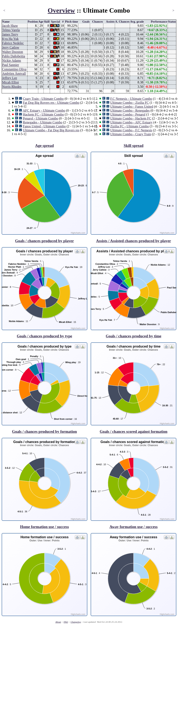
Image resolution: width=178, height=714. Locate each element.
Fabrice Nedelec (13, 43)
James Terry (10, 34)
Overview (61, 10)
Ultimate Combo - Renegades (130, 110)
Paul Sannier (10, 65)
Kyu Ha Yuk (10, 38)
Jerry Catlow (10, 47)
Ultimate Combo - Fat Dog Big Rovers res (51, 130)
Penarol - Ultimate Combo (40, 118)
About (58, 622)
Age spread (44, 145)
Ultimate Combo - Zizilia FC (129, 102)
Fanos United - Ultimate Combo (44, 126)
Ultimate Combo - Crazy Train (130, 134)
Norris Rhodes (11, 86)
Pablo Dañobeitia (13, 56)
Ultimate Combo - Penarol (127, 114)
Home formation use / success (44, 527)
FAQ (66, 622)
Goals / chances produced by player (44, 241)
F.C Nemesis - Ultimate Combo (131, 98)
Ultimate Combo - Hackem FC (130, 118)
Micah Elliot (10, 82)
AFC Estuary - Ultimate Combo (44, 110)
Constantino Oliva (14, 69)
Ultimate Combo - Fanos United (131, 106)
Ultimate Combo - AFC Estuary (131, 122)
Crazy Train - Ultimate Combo (43, 98)
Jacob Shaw (10, 25)
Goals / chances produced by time (133, 336)
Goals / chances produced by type (44, 336)
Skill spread (133, 145)
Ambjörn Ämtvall (14, 73)
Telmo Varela (11, 30)
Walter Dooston (12, 52)
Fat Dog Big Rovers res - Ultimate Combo (51, 102)
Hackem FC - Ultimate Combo (43, 114)
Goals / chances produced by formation (44, 431)
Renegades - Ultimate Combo (42, 122)
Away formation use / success (134, 527)
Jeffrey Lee (9, 78)
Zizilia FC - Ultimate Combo (129, 126)
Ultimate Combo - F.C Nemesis (131, 130)
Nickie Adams (11, 60)
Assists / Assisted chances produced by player (133, 241)
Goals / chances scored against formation (133, 431)
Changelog (75, 622)
